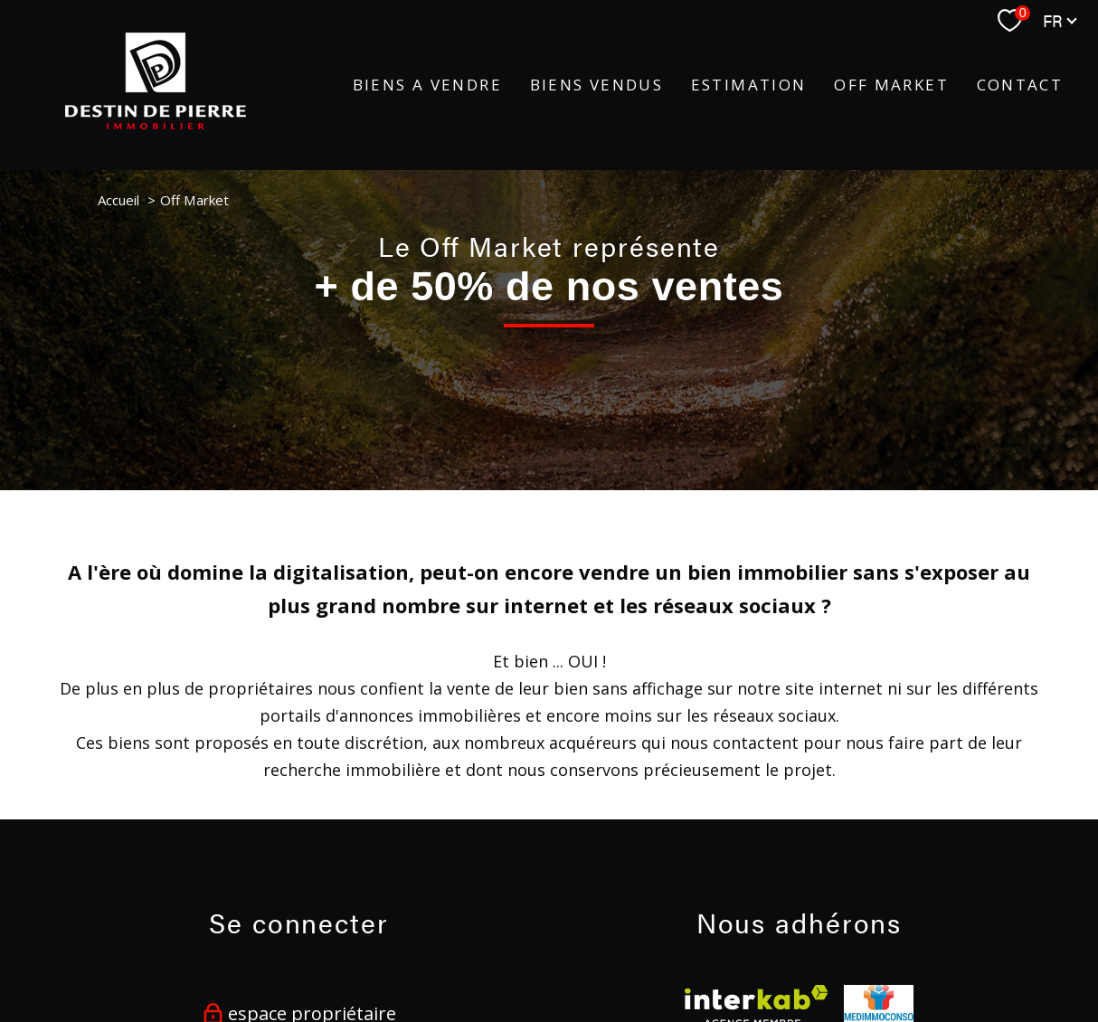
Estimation (749, 85)
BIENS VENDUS (597, 85)
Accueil (118, 200)
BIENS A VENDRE (427, 85)
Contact (1020, 85)
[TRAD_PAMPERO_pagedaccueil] (155, 123)
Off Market (891, 85)
